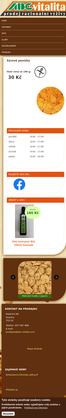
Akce (4, 33)
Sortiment (6, 27)
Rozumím (8, 413)
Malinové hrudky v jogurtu (34, 296)
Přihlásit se (12, 389)
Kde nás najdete (9, 46)
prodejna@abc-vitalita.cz (20, 332)
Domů (4, 21)
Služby (5, 40)
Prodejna (6, 52)
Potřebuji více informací (36, 407)
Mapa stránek (34, 348)
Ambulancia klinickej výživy (22, 374)
